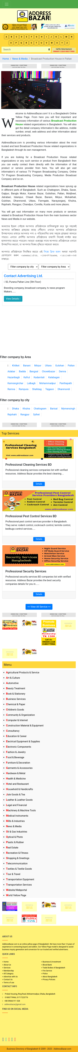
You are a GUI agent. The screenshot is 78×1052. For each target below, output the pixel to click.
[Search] (25, 49)
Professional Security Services (25, 571)
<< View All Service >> (39, 606)
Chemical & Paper (15, 704)
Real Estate (12, 847)
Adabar (11, 371)
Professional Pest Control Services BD (31, 516)
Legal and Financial (16, 805)
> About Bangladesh (49, 977)
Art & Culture (13, 677)
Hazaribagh (14, 377)
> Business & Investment (51, 962)
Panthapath (66, 383)
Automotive (12, 683)
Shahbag (37, 389)
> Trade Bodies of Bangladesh (53, 968)
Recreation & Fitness (17, 852)
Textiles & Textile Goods (19, 868)
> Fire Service (46, 971)
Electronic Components (18, 746)
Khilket (15, 365)
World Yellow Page (16, 895)
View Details (13, 298)
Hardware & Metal (15, 773)
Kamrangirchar (15, 383)
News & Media (13, 826)
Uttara (48, 365)
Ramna (11, 389)
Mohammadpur (47, 383)
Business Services (16, 699)
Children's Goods (15, 709)
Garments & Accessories (19, 768)
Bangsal (34, 371)
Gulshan (59, 365)
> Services (6, 968)
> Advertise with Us (10, 977)
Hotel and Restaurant (17, 783)
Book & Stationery (15, 693)
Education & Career (16, 736)
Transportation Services (19, 884)
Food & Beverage (15, 757)
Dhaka (15, 408)
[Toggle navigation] (6, 4)
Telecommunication (17, 863)
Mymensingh (68, 408)
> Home (5, 962)
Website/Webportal (16, 890)
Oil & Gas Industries (16, 831)
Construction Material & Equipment (24, 725)
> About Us (6, 965)
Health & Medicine (16, 778)
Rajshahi (12, 414)
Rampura (23, 389)
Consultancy (12, 730)
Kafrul (27, 377)
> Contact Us (7, 979)
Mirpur (37, 365)
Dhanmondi (64, 389)
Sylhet (36, 414)
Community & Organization (20, 715)
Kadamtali (39, 377)
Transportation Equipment (20, 879)
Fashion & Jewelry (16, 752)
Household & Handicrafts (19, 789)
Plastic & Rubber (15, 842)
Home (5, 58)
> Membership (8, 971)
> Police (44, 974)
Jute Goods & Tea (15, 794)
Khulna (26, 408)
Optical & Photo (14, 837)
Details (39, 484)
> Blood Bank (46, 965)
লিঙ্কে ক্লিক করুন (52, 251)
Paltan (71, 365)
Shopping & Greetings (17, 858)
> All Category (7, 974)
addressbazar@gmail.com (14, 1004)
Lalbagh (31, 383)
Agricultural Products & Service (22, 672)
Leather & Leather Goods (19, 799)
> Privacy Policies (48, 979)
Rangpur (24, 414)
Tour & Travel (13, 874)
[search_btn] (49, 50)
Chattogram (40, 408)
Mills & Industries (15, 821)
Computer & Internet (17, 720)
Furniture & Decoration (18, 762)
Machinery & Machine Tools (21, 810)
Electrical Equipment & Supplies (23, 741)
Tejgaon (49, 389)
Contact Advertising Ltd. (23, 276)
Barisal (54, 408)
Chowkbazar (48, 371)
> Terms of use (8, 983)
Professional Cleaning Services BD (28, 464)
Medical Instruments (17, 815)
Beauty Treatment (15, 688)
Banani (27, 365)
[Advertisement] (39, 332)
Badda (22, 371)
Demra (62, 371)
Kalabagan (54, 377)
